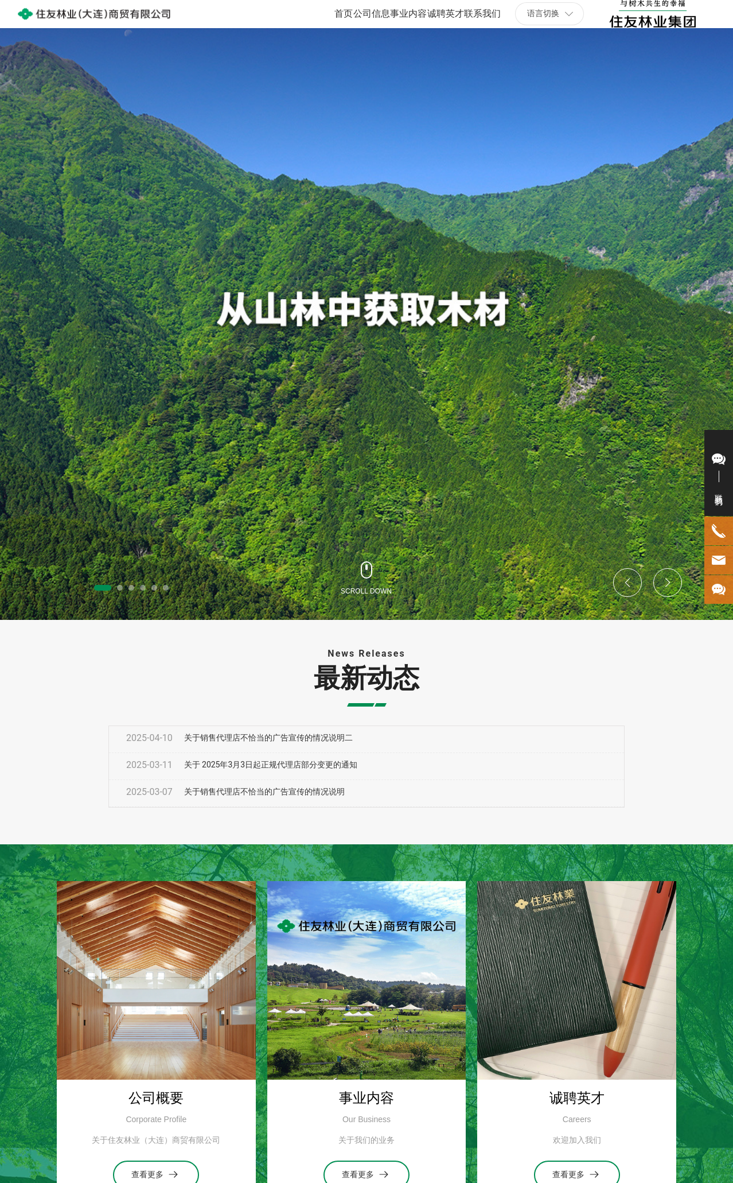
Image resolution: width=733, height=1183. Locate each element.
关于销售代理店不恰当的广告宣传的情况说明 (264, 791)
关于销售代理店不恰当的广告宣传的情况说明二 (268, 737)
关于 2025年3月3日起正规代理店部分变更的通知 (271, 764)
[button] (102, 588)
